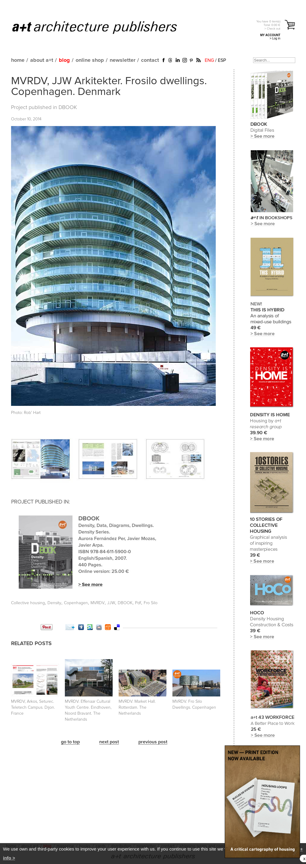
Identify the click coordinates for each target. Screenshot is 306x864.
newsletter (122, 60)
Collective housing (28, 603)
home (18, 60)
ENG (209, 60)
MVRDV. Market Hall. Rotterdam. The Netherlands (137, 707)
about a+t (41, 60)
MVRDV (98, 603)
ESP (222, 60)
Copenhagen (76, 603)
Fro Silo (150, 603)
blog (64, 60)
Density (54, 603)
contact (150, 60)
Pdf (138, 603)
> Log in (275, 38)
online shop (90, 60)
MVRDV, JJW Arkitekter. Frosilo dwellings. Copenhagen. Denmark (109, 86)
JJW (111, 603)
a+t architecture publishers (102, 27)
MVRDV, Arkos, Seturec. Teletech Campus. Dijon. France (33, 707)
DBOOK (68, 107)
